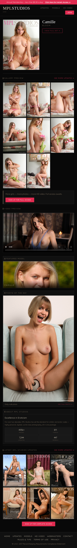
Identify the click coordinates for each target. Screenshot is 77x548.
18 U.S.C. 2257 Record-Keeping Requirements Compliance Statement (38, 544)
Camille (48, 22)
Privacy (55, 540)
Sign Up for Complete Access (38, 524)
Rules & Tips (24, 540)
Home (7, 536)
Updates (44, 8)
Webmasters (54, 536)
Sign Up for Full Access (20, 200)
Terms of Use (41, 540)
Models (56, 8)
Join (69, 12)
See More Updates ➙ (64, 78)
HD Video (67, 8)
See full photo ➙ (65, 404)
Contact (68, 536)
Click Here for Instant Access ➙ (57, 2)
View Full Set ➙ (52, 31)
